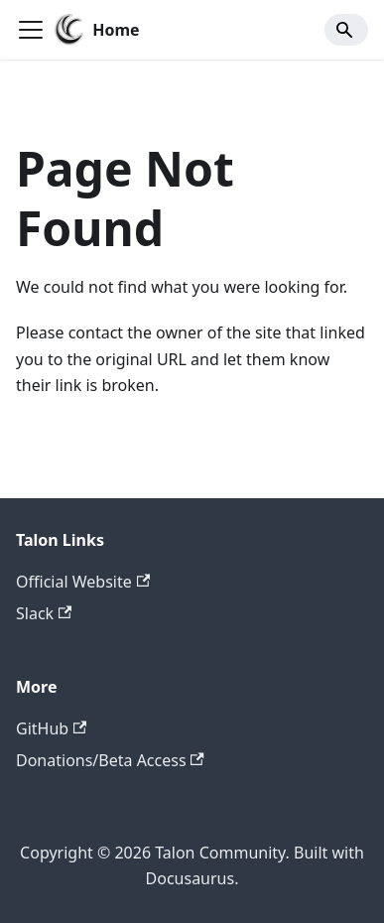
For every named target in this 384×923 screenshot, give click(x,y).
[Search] (346, 30)
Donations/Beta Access (110, 760)
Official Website (83, 582)
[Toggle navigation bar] (31, 30)
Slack (43, 613)
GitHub (51, 728)
